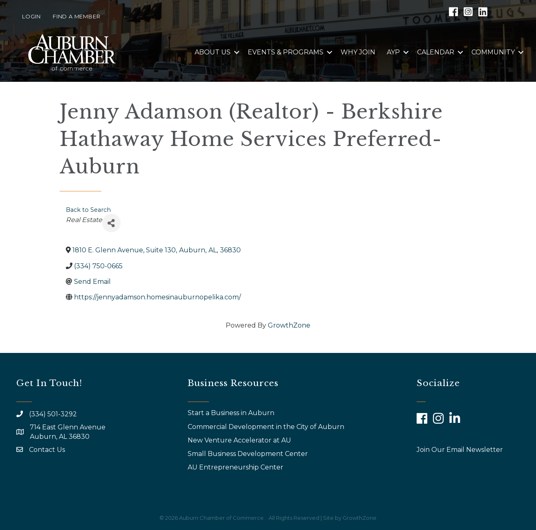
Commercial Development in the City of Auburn (267, 427)
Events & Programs (285, 52)
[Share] (111, 223)
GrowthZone (289, 325)
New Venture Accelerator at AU (240, 440)
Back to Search (88, 209)
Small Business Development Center (248, 454)
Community (493, 52)
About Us (213, 52)
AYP (393, 52)
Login (31, 16)
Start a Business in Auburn (231, 413)
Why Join (358, 52)
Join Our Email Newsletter (460, 450)
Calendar (435, 52)
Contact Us (47, 450)
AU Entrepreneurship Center (236, 467)
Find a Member (76, 16)
